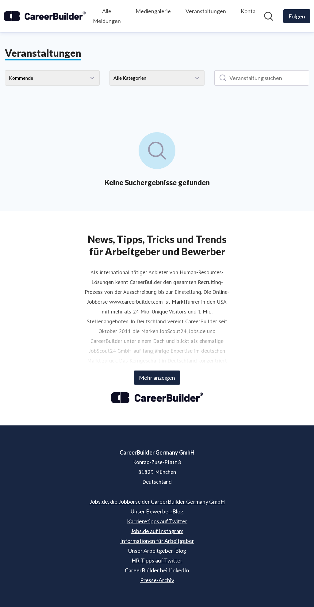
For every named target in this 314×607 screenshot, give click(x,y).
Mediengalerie (153, 11)
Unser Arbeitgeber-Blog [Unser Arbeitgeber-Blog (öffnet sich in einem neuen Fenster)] (157, 550)
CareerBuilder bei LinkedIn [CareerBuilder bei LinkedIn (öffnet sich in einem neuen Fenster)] (157, 570)
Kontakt (250, 11)
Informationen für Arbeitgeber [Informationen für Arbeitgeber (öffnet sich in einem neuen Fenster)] (157, 540)
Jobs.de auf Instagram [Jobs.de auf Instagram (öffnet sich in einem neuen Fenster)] (157, 531)
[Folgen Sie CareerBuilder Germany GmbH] (296, 16)
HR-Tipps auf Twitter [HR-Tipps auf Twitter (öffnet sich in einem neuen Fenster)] (157, 560)
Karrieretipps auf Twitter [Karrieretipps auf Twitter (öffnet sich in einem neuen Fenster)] (157, 521)
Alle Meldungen (107, 16)
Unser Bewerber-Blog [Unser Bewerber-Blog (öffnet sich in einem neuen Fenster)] (157, 511)
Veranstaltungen (206, 10)
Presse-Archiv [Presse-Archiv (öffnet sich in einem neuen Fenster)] (157, 580)
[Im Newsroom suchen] (269, 16)
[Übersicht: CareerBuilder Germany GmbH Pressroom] (45, 16)
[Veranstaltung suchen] (261, 78)
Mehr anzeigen (157, 377)
